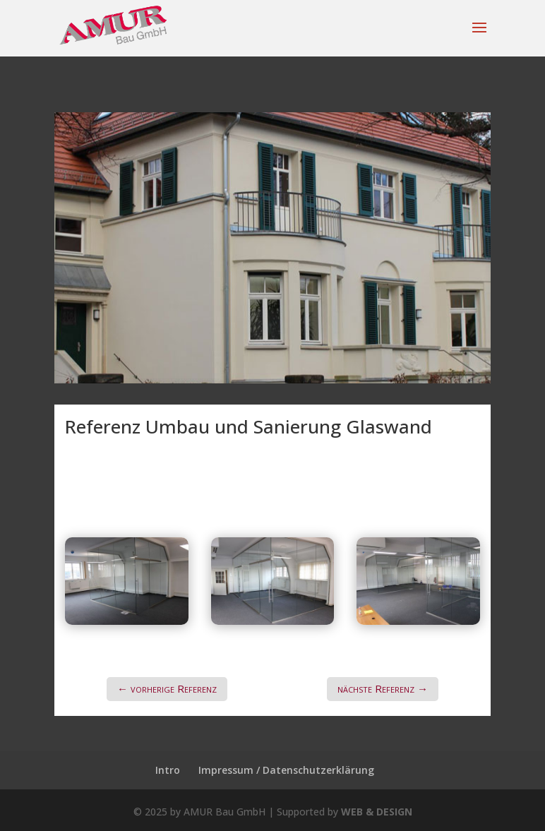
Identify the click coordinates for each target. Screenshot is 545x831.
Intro (167, 770)
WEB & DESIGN (376, 811)
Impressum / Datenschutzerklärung (286, 770)
